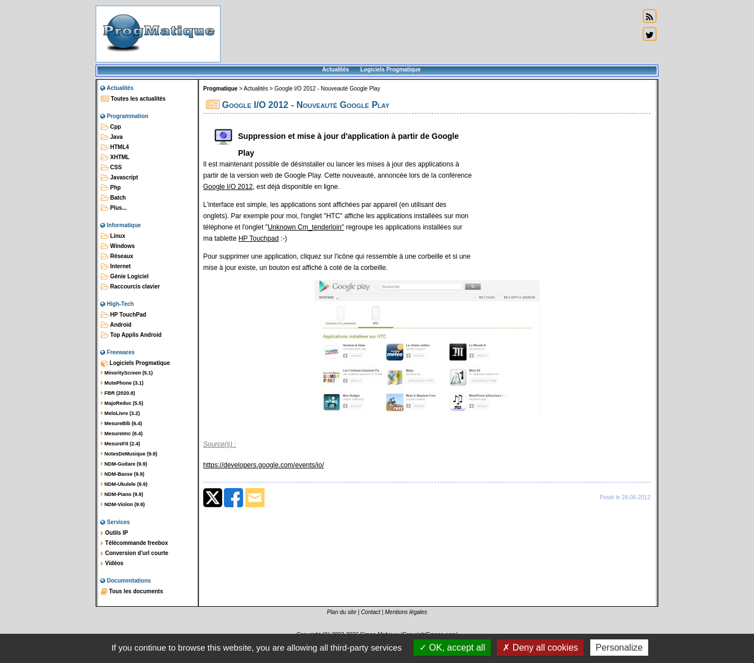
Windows (118, 246)
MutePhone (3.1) (122, 383)
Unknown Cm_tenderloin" (306, 227)
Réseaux (117, 256)
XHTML (115, 157)
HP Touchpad (259, 238)
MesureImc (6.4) (122, 433)
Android (116, 325)
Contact (370, 612)
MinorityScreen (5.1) (127, 373)
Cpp (111, 127)
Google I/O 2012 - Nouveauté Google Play (327, 88)
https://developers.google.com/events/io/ (263, 465)
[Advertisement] (430, 33)
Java (112, 137)
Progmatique (220, 88)
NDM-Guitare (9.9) (124, 464)
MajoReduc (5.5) (122, 403)
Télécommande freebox (134, 543)
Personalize (619, 647)
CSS (111, 167)
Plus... (114, 208)
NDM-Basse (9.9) (123, 474)
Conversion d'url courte (134, 553)
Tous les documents (132, 591)
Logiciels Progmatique (390, 69)
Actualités (335, 69)
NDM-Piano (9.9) (122, 494)
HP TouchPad (123, 315)
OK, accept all (452, 647)
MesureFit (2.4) (120, 443)
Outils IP (114, 533)
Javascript (119, 177)
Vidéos (112, 563)
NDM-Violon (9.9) (123, 504)
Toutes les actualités (133, 99)
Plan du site (341, 612)
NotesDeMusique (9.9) (129, 454)
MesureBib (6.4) (121, 423)
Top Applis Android (131, 335)
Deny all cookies (540, 647)
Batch (113, 198)
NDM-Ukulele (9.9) (124, 484)
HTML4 (115, 147)
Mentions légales (406, 612)
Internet (116, 266)
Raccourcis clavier (130, 286)
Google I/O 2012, (228, 187)
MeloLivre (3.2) (120, 413)
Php (111, 187)
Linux (113, 236)
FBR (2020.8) (118, 393)
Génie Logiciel (125, 276)
